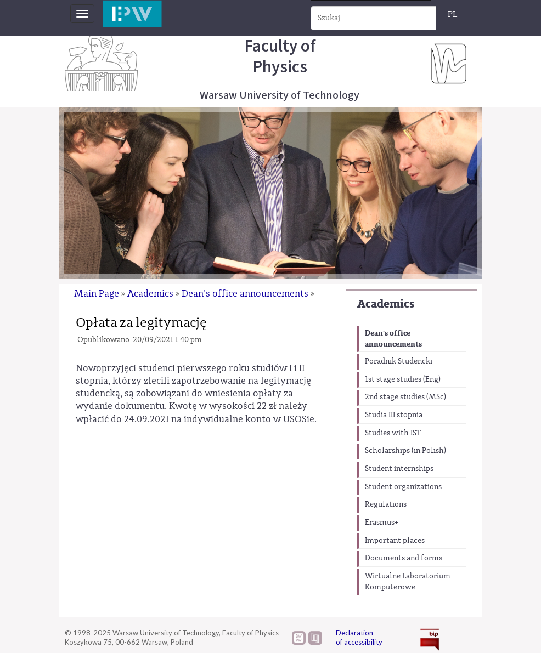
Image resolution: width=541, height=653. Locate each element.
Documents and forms (403, 558)
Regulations (386, 504)
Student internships (399, 469)
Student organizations (403, 487)
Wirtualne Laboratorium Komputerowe (407, 581)
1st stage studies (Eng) (403, 379)
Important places (395, 541)
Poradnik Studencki (398, 361)
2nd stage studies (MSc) (405, 397)
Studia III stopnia (393, 415)
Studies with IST (393, 433)
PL (453, 14)
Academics (385, 304)
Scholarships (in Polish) (405, 451)
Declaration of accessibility (359, 637)
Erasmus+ (381, 522)
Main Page (96, 293)
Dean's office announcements (393, 338)
